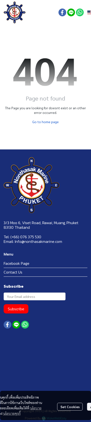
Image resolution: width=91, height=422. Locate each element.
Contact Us (13, 272)
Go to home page (45, 121)
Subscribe (16, 309)
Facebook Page (16, 263)
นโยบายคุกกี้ (12, 413)
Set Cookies (70, 406)
